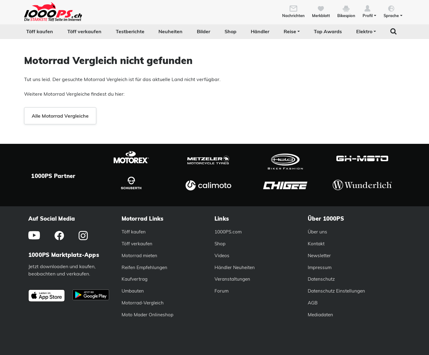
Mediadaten (320, 315)
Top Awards (328, 31)
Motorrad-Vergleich (143, 303)
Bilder (203, 31)
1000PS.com (228, 232)
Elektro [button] (364, 31)
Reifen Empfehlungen (144, 267)
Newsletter (319, 255)
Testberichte (130, 31)
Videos (221, 255)
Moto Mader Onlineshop (147, 315)
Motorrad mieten (139, 255)
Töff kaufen (39, 31)
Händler (260, 31)
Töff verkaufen (84, 31)
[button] (369, 11)
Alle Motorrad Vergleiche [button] (60, 116)
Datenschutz (321, 279)
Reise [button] (290, 31)
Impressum (320, 267)
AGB (312, 303)
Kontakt (316, 244)
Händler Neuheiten (234, 267)
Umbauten (133, 291)
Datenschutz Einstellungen (336, 291)
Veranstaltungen (232, 279)
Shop (230, 31)
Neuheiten (170, 31)
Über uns (317, 232)
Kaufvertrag (134, 279)
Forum (221, 291)
